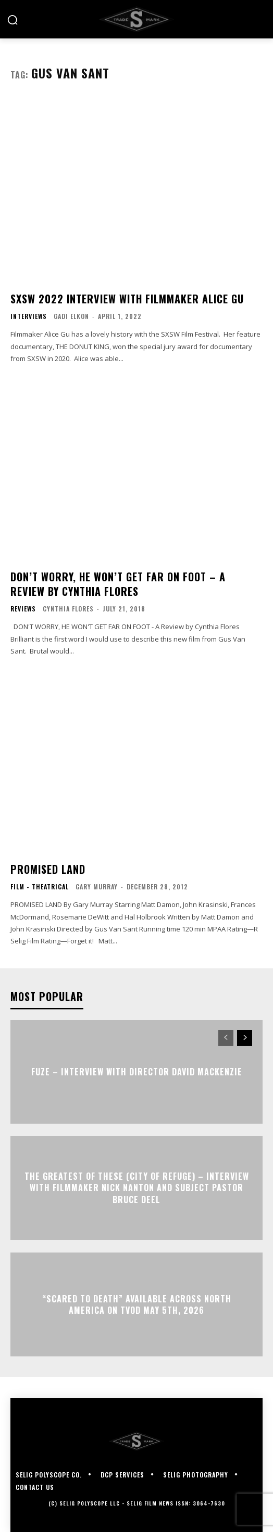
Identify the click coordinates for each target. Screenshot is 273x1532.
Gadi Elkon (71, 316)
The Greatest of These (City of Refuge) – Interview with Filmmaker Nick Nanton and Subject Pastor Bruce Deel (136, 1188)
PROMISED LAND (47, 869)
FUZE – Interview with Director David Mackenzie (136, 1071)
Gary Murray (97, 886)
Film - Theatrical (39, 887)
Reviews (23, 609)
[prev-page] (225, 1038)
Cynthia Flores (68, 608)
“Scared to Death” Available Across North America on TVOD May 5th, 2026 (136, 1304)
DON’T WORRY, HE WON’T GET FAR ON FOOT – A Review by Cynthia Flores (118, 584)
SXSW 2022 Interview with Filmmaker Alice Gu (127, 299)
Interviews (28, 316)
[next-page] (244, 1038)
